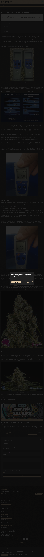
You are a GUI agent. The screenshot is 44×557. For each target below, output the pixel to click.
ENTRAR (16, 282)
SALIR (27, 282)
